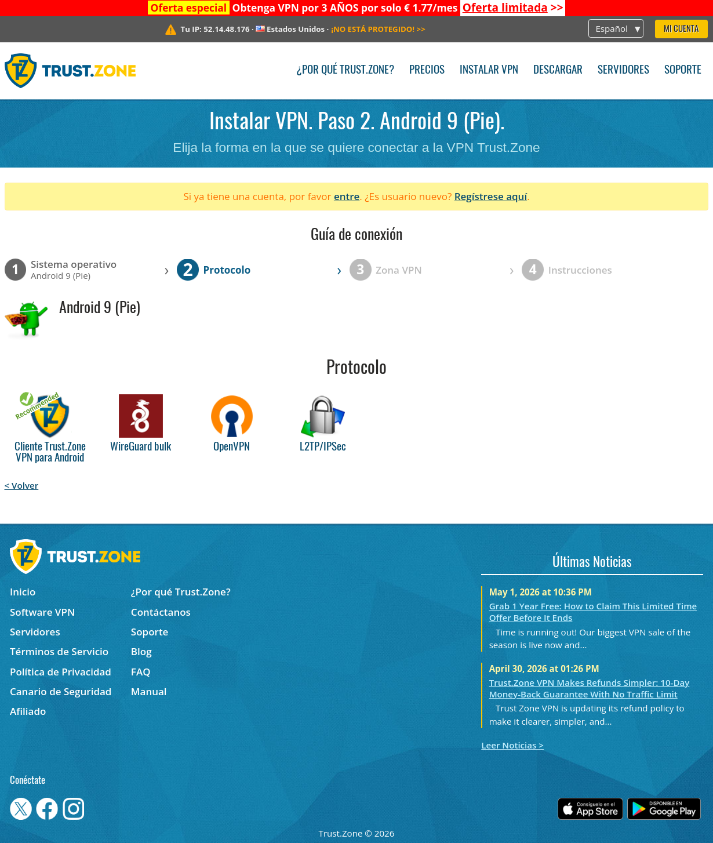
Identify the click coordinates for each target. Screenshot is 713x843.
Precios (427, 70)
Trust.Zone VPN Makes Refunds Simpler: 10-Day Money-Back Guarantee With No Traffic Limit (589, 688)
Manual (149, 691)
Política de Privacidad (60, 671)
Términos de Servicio (59, 651)
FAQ (141, 671)
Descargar (558, 70)
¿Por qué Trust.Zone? (345, 70)
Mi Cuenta (681, 29)
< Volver (22, 485)
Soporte (682, 70)
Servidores (623, 70)
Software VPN (42, 612)
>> (513, 7)
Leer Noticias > (512, 745)
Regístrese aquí (490, 196)
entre (346, 196)
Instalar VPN (489, 70)
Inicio (22, 591)
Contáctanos (161, 612)
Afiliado (28, 711)
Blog (141, 651)
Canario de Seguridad (60, 691)
